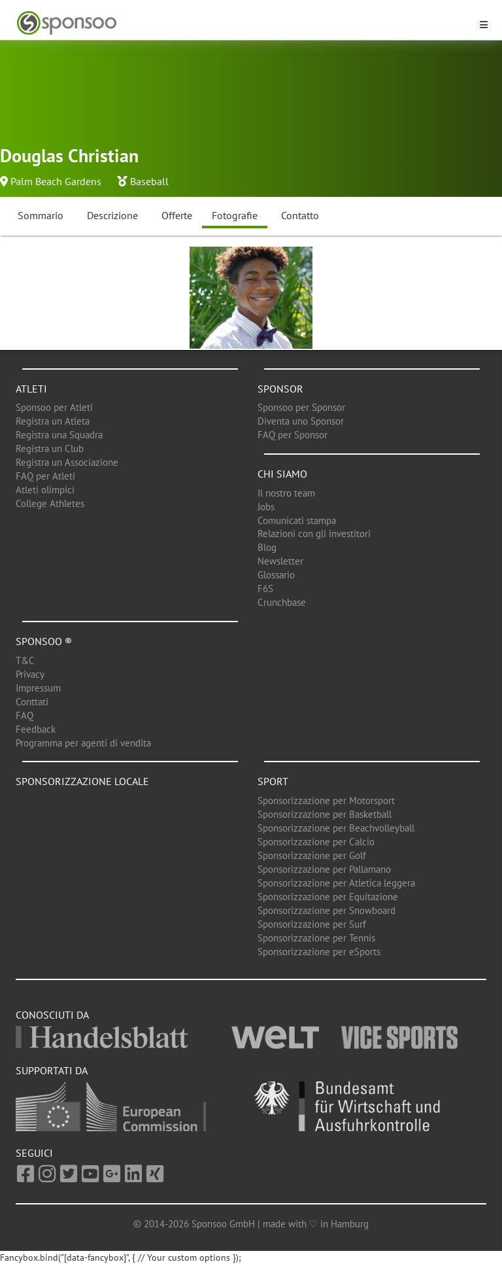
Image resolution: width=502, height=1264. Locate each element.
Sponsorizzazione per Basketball (325, 814)
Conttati (32, 701)
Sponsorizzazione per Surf (312, 924)
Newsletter (280, 561)
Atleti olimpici (45, 489)
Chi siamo (282, 473)
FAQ (24, 715)
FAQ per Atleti (45, 476)
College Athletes (50, 503)
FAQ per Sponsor (292, 435)
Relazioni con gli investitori (314, 533)
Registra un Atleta (53, 421)
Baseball (149, 181)
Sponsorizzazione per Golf (312, 855)
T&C (25, 660)
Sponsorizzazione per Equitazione (328, 896)
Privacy (30, 674)
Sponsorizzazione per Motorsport (326, 800)
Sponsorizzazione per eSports (319, 951)
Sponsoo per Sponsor (301, 407)
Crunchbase (282, 602)
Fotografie (235, 215)
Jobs (266, 506)
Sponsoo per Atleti (54, 407)
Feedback (36, 729)
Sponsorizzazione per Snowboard (326, 910)
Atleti (31, 388)
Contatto (300, 215)
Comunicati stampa (297, 520)
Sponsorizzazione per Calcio (316, 841)
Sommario (40, 215)
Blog (267, 547)
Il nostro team (286, 493)
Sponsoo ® (44, 641)
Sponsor (280, 388)
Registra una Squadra (59, 435)
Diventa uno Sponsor (301, 421)
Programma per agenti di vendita (83, 743)
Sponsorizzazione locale (82, 781)
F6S (265, 588)
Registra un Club (50, 448)
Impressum (38, 688)
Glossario (276, 575)
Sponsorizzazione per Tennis (316, 938)
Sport (273, 781)
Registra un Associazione (67, 462)
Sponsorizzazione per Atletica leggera (336, 883)
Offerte (176, 215)
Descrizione (112, 215)
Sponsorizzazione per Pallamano (324, 869)
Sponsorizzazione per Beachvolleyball (336, 828)
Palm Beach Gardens (55, 181)
